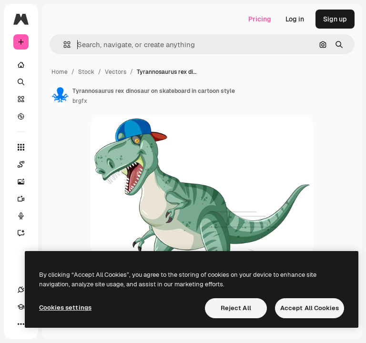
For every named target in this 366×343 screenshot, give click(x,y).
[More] (21, 324)
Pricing (259, 19)
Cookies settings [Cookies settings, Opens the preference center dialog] (65, 307)
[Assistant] (25, 233)
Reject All (236, 308)
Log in (294, 19)
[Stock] (21, 99)
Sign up (335, 19)
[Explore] (21, 116)
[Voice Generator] (25, 215)
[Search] (21, 82)
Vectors (115, 72)
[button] (63, 44)
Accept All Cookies (309, 308)
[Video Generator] (25, 198)
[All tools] (21, 147)
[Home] (21, 64)
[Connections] (21, 289)
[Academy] (21, 306)
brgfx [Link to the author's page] (79, 101)
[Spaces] (25, 164)
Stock (86, 72)
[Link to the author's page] (60, 94)
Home (59, 72)
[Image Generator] (25, 181)
